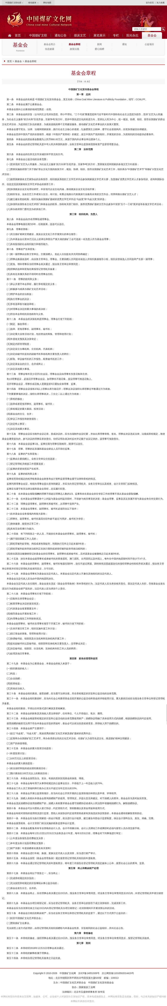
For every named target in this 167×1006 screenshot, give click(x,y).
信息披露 (49, 49)
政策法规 (74, 49)
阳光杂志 (132, 35)
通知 (124, 44)
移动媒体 (32, 2)
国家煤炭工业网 (87, 987)
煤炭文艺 (80, 35)
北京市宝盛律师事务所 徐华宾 (89, 992)
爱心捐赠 (99, 49)
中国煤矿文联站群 (13, 2)
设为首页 (150, 2)
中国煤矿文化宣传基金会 (101, 982)
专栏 (116, 35)
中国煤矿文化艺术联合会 (73, 982)
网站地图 (47, 2)
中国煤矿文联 (38, 35)
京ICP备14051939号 (88, 973)
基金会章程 (74, 44)
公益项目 (149, 44)
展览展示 (99, 35)
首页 (18, 35)
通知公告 (61, 35)
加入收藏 (161, 2)
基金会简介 (49, 44)
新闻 (99, 44)
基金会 (152, 35)
